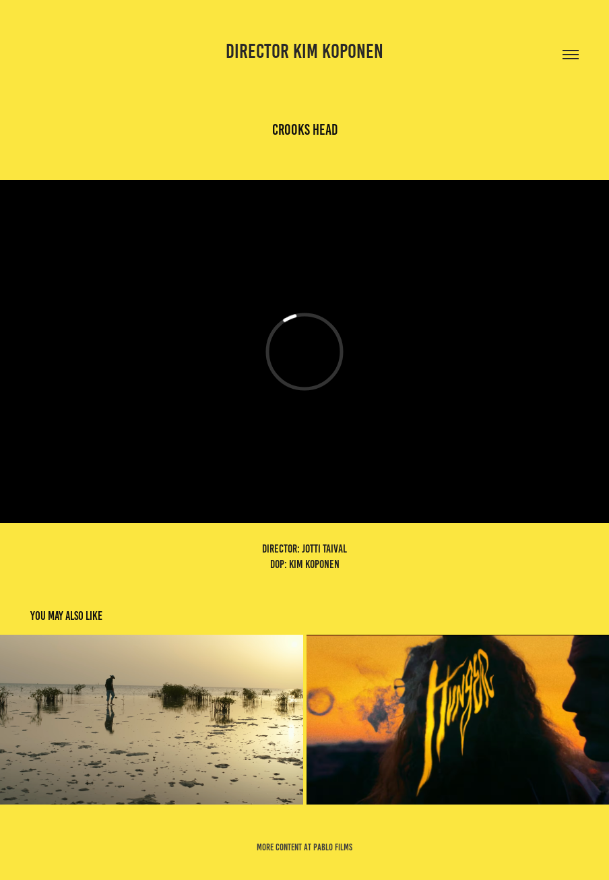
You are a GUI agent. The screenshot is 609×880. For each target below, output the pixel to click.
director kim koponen (304, 51)
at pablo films (328, 847)
